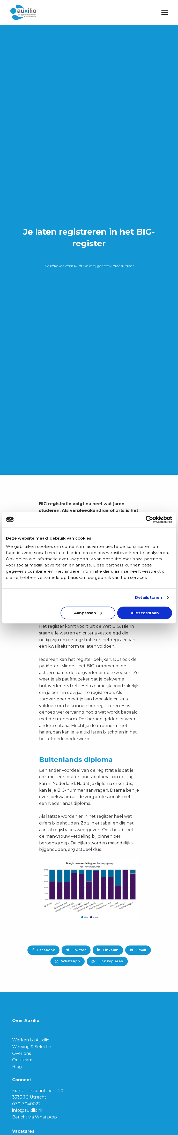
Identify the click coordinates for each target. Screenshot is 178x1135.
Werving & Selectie (31, 1046)
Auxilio (36, 12)
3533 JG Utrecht (29, 1097)
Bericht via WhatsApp (34, 1117)
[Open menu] (162, 12)
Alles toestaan (145, 612)
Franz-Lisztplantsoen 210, (38, 1090)
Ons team (22, 1059)
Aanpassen (88, 612)
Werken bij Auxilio (30, 1040)
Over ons (21, 1053)
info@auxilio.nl (27, 1110)
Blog (17, 1066)
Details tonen (148, 597)
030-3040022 (26, 1103)
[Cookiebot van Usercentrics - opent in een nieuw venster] (149, 519)
